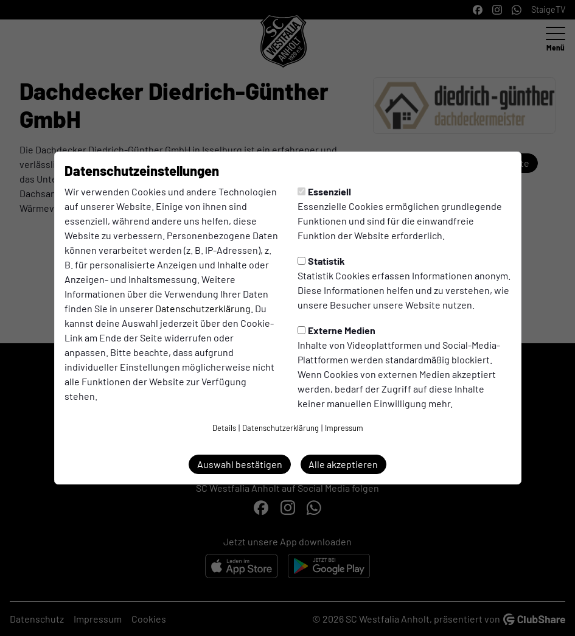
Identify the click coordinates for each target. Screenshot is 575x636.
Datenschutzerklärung (203, 308)
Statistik (321, 261)
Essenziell (324, 191)
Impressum (344, 428)
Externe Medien (336, 330)
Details (224, 428)
